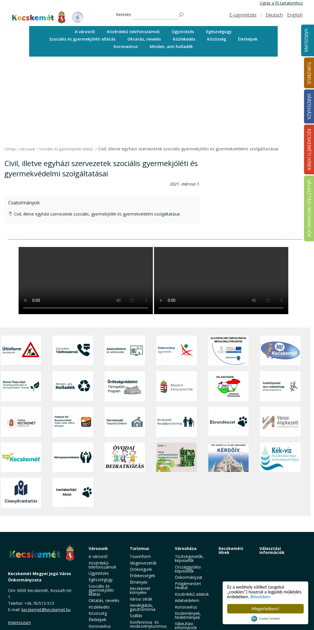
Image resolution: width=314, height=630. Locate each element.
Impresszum (19, 622)
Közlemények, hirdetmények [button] (188, 615)
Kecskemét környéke (140, 590)
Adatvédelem (187, 600)
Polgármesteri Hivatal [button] (188, 585)
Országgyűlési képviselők (188, 569)
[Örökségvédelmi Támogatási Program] (125, 386)
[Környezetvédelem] (73, 457)
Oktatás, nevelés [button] (144, 39)
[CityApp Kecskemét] (21, 422)
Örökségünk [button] (141, 569)
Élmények (138, 582)
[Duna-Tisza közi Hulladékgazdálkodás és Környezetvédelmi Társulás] (21, 386)
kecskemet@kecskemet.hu (46, 609)
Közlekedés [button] (184, 39)
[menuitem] (85, 31)
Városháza (186, 548)
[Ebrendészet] (228, 422)
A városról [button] (85, 31)
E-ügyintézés (243, 15)
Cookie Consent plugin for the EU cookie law (265, 618)
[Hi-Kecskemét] (280, 351)
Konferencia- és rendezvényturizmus (148, 624)
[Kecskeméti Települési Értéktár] (125, 422)
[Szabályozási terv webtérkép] (280, 386)
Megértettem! (265, 609)
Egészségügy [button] (219, 31)
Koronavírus (126, 46)
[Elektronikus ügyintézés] (176, 351)
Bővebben (260, 597)
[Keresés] (155, 15)
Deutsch (274, 15)
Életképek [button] (247, 39)
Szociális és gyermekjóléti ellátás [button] (82, 39)
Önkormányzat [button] (188, 577)
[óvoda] (125, 457)
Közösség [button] (216, 39)
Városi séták (141, 599)
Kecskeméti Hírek (231, 550)
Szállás (136, 615)
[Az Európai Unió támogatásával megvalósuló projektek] (228, 351)
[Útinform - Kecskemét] (21, 351)
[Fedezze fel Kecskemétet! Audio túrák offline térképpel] (73, 422)
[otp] (176, 457)
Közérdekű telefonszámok (133, 31)
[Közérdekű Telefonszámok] (73, 351)
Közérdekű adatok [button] (192, 594)
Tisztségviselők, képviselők (189, 558)
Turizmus (139, 548)
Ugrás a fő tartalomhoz (281, 3)
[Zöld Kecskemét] (21, 457)
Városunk (306, 40)
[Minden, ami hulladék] (73, 386)
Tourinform (140, 556)
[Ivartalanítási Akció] (73, 493)
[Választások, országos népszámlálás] (228, 386)
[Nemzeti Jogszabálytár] (176, 386)
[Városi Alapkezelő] (280, 422)
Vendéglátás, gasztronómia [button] (142, 607)
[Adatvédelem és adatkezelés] (125, 351)
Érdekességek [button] (142, 575)
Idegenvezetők (143, 563)
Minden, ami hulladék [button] (171, 46)
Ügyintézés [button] (183, 31)
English (295, 15)
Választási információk (272, 550)
